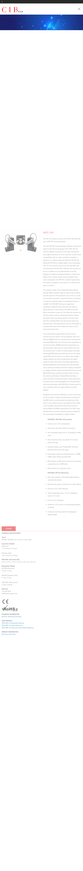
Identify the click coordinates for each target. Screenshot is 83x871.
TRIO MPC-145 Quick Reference (12, 762)
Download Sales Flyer (9, 771)
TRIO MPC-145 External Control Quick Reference (18, 764)
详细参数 (9, 665)
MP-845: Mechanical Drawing (11, 753)
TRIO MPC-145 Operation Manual (13, 760)
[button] (20, 386)
